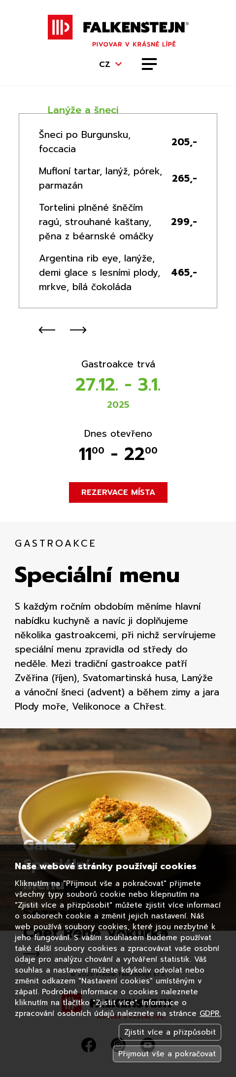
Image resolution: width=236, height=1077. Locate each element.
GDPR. (210, 1013)
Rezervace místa (118, 492)
